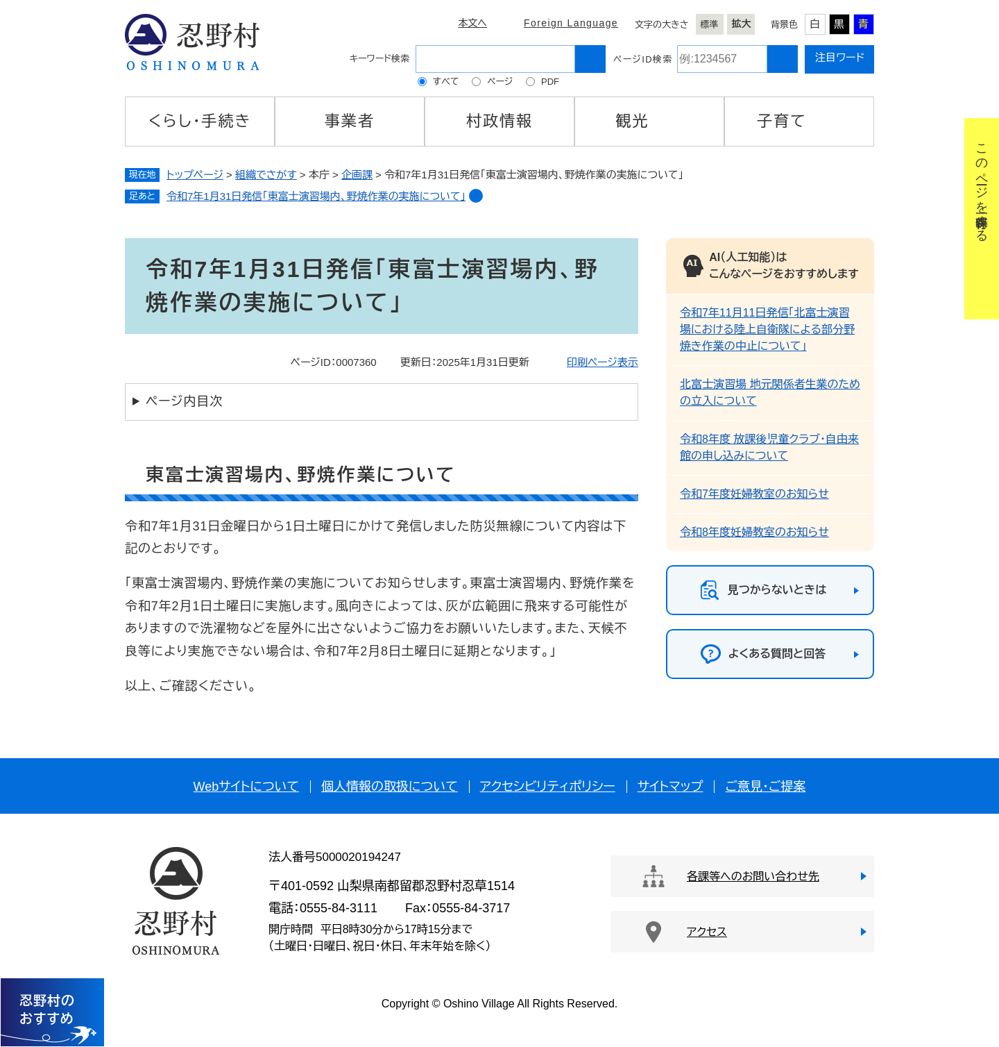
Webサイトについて (246, 787)
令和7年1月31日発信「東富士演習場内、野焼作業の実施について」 (316, 196)
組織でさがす (266, 175)
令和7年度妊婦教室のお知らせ (754, 494)
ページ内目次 (184, 401)
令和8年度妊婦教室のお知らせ (754, 532)
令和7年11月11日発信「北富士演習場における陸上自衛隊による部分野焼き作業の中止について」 (767, 329)
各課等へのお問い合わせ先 (753, 876)
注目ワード (839, 57)
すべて (446, 81)
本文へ (472, 22)
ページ (500, 81)
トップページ (194, 175)
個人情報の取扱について (389, 787)
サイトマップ (670, 787)
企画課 (357, 175)
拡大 (741, 23)
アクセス (707, 932)
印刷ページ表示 (602, 362)
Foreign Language (571, 22)
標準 (710, 24)
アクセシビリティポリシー (547, 787)
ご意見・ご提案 (765, 787)
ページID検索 (642, 59)
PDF (550, 81)
